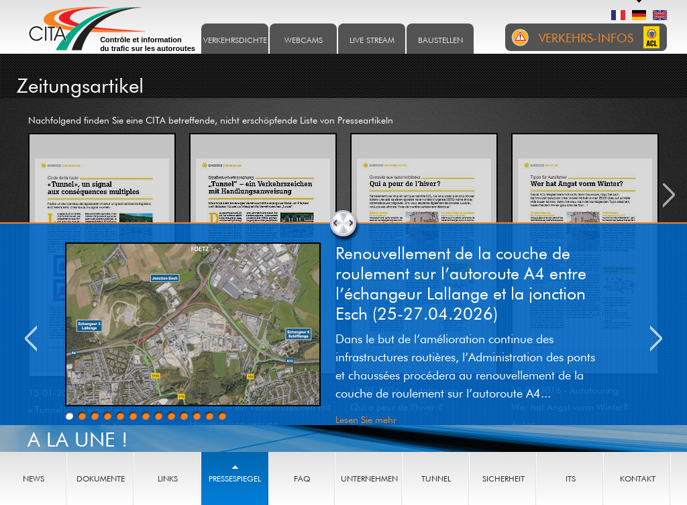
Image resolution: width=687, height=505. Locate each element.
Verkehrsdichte (235, 40)
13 (222, 416)
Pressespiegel (235, 478)
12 (209, 416)
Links (168, 478)
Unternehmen (369, 478)
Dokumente (100, 478)
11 (197, 416)
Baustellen (440, 40)
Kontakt (637, 478)
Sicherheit (503, 478)
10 (184, 416)
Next (656, 338)
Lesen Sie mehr (366, 419)
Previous (31, 338)
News (33, 478)
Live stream (372, 40)
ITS (571, 478)
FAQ (302, 478)
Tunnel (436, 478)
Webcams (303, 40)
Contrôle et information (147, 44)
